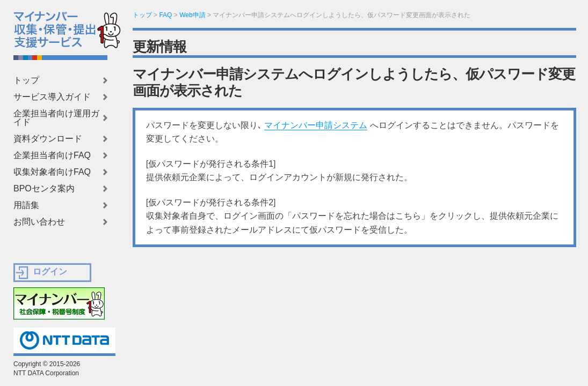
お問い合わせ (39, 222)
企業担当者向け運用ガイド (56, 118)
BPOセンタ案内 (44, 188)
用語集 (26, 205)
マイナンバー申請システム (315, 125)
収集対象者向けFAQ (52, 172)
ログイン (50, 271)
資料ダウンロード (47, 139)
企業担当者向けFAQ (52, 155)
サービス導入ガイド (52, 97)
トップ (26, 80)
